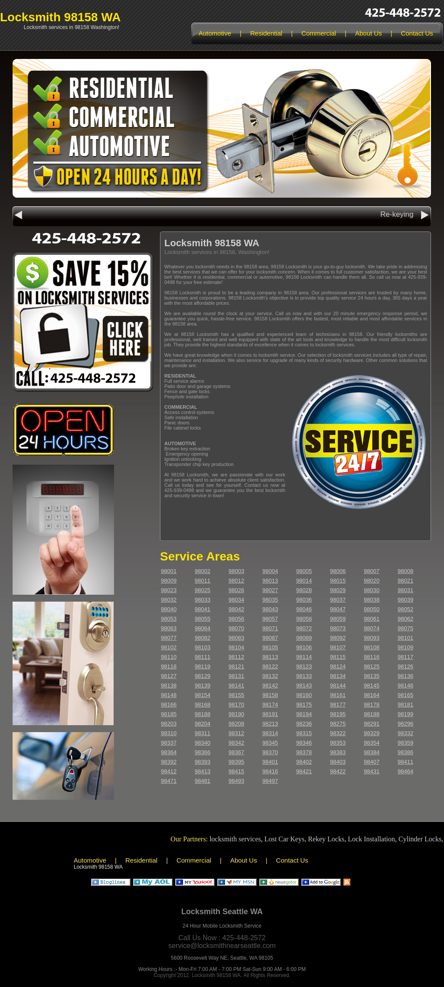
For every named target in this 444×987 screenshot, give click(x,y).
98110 (168, 657)
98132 (270, 676)
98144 (338, 685)
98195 (338, 714)
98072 (304, 628)
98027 (270, 590)
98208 (236, 723)
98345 (270, 742)
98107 (338, 647)
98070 (236, 628)
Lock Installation (375, 839)
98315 (304, 733)
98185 (168, 714)
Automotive (215, 33)
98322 (338, 733)
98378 (304, 752)
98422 (338, 771)
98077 (168, 638)
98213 (270, 723)
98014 (304, 580)
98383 (338, 752)
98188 (202, 714)
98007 (371, 571)
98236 (304, 723)
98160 (304, 695)
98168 (202, 704)
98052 (405, 609)
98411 (405, 762)
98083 (236, 638)
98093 (371, 638)
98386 (405, 752)
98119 (202, 666)
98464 (405, 771)
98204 (202, 723)
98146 (405, 685)
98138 (168, 685)
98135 (371, 676)
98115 (338, 657)
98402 (304, 762)
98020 (371, 580)
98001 (168, 571)
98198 (371, 714)
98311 (202, 733)
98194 (304, 714)
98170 (236, 704)
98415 (236, 771)
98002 (202, 571)
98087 (270, 638)
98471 (168, 781)
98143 (304, 685)
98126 (405, 666)
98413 (202, 771)
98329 (371, 733)
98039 (405, 599)
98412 (168, 771)
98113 (270, 657)
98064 (202, 628)
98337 (168, 742)
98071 (270, 628)
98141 (236, 685)
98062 (405, 619)
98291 (371, 723)
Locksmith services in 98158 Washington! (71, 27)
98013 (270, 580)
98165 (405, 695)
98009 (168, 580)
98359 (405, 742)
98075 (405, 628)
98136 (405, 676)
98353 (338, 742)
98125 (371, 666)
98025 (202, 590)
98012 (236, 580)
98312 (236, 733)
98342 (236, 742)
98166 (168, 704)
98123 (304, 666)
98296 (405, 723)
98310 (168, 733)
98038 (371, 599)
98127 (168, 676)
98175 (304, 704)
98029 (338, 590)
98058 (304, 619)
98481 (202, 781)
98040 (168, 609)
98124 (338, 666)
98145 (371, 685)
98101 (405, 638)
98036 (304, 599)
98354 (371, 742)
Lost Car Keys (288, 839)
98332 (405, 733)
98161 (338, 695)
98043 (270, 609)
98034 (236, 599)
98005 (304, 571)
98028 (304, 590)
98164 (371, 695)
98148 (168, 695)
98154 (202, 695)
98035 (270, 599)
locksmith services (239, 839)
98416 (270, 771)
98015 (338, 580)
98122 (270, 666)
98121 (236, 666)
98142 (270, 685)
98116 (371, 657)
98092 (338, 638)
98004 (270, 571)
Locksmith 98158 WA (60, 17)
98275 (338, 723)
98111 (202, 657)
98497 (270, 781)
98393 (202, 762)
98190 (236, 714)
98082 (202, 638)
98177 (338, 704)
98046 (304, 609)
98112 (236, 657)
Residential (266, 33)
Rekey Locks (330, 839)
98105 (270, 647)
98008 (405, 571)
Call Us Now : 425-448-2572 (222, 937)
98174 (270, 704)
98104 (236, 647)
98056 (236, 619)
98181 (405, 704)
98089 (304, 638)
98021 (405, 580)
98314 (270, 733)
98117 (405, 657)
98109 (405, 647)
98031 (405, 590)
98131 (236, 676)
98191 (270, 714)
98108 (371, 647)
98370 (270, 752)
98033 (202, 599)
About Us (368, 33)
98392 (168, 762)
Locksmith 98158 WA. (217, 975)
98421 (304, 771)
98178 (371, 704)
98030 (371, 590)
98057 (270, 619)
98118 (168, 666)
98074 (371, 628)
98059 (338, 619)
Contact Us (417, 33)
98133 (304, 676)
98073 (338, 628)
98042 (236, 609)
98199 (405, 714)
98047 (338, 609)
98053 (168, 619)
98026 (236, 590)
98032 (168, 599)
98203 (168, 723)
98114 (304, 657)
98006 (338, 571)
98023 (168, 590)
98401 (270, 762)
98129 (202, 676)
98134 (338, 676)
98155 (236, 695)
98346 (304, 742)
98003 (236, 571)
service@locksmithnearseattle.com (221, 945)
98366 (202, 752)
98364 (168, 752)
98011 (202, 580)
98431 (371, 771)
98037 (338, 599)
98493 (236, 781)
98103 (202, 647)
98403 (338, 762)
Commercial (318, 33)
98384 (371, 752)
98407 (371, 762)
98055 (202, 619)
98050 (371, 609)
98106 (304, 647)
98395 (236, 762)
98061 (371, 619)
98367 (236, 752)
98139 (202, 685)
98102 (168, 647)
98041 (202, 609)
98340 (202, 742)
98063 (168, 628)
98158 (270, 695)
